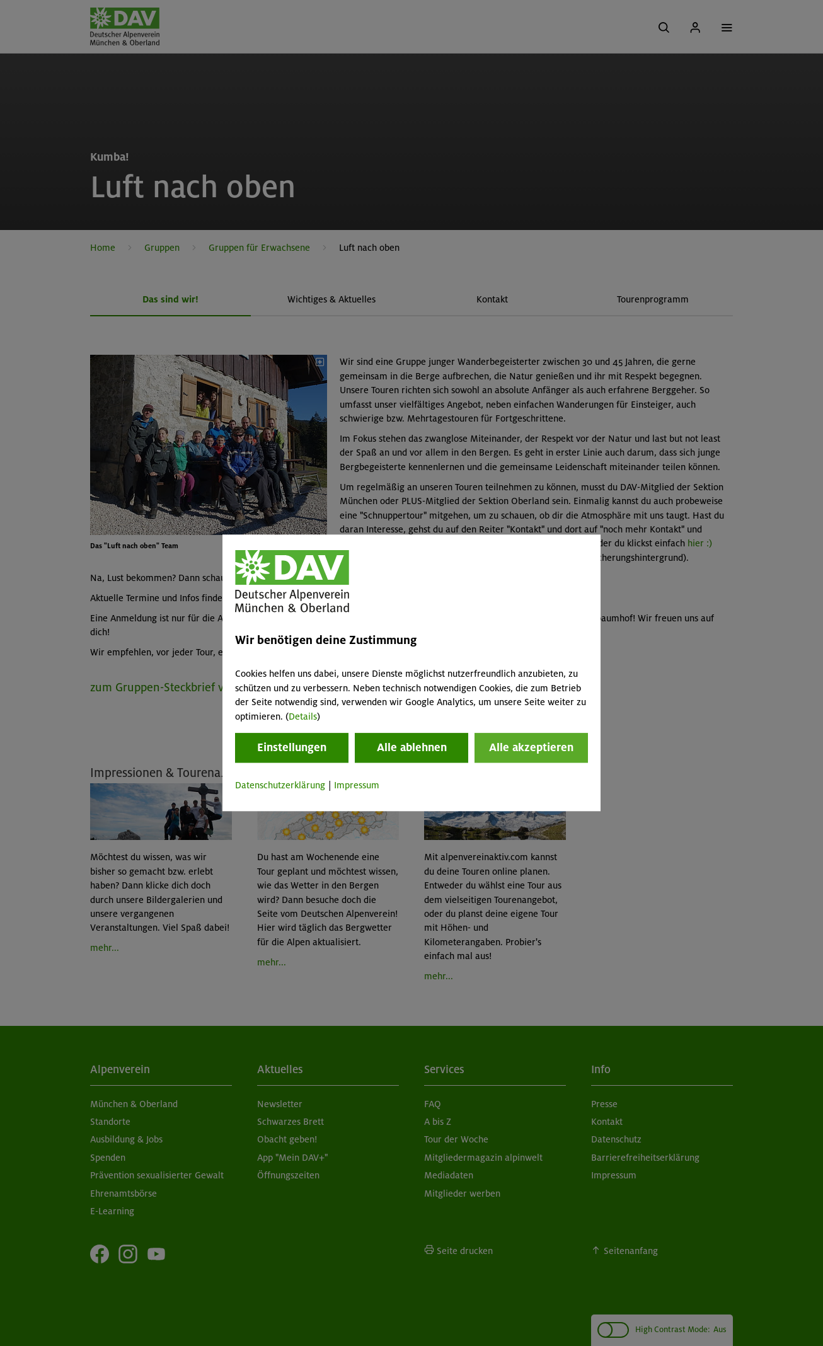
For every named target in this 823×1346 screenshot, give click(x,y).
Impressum (356, 785)
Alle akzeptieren (531, 747)
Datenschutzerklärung (280, 785)
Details (303, 716)
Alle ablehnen (412, 747)
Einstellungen (291, 747)
